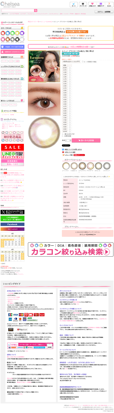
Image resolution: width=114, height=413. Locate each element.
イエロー (17, 35)
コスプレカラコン (54, 13)
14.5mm (4, 73)
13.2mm (18, 86)
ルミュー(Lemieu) (46, 21)
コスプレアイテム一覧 (8, 123)
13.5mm (18, 89)
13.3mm (4, 89)
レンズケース (5, 114)
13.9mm (4, 95)
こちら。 (17, 272)
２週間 (17, 61)
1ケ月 (11, 61)
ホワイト (22, 41)
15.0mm (18, 73)
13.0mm (4, 86)
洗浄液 (12, 114)
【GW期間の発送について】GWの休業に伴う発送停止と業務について (12, 175)
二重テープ (17, 124)
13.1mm (11, 86)
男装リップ (5, 126)
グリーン (12, 35)
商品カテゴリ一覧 (33, 21)
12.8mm (18, 83)
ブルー (7, 35)
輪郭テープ (5, 128)
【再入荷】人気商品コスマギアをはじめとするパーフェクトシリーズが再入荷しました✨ (12, 198)
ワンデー (4, 61)
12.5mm (11, 83)
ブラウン (7, 41)
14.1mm (11, 70)
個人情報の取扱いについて (105, 405)
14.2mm (18, 70)
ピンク (3, 41)
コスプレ (4, 105)
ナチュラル (12, 105)
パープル (22, 35)
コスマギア (23, 13)
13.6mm (4, 92)
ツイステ (66, 13)
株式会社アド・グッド (76, 405)
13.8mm (18, 92)
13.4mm (11, 89)
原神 (61, 13)
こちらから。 (20, 274)
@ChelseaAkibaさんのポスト (10, 207)
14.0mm (4, 70)
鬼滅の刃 (77, 13)
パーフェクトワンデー (42, 13)
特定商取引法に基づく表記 (90, 405)
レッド (3, 35)
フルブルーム (31, 13)
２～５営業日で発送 (89, 62)
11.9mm (4, 83)
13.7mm (11, 92)
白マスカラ (18, 126)
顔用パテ (11, 126)
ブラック (17, 42)
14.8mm (11, 73)
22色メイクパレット (7, 124)
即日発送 (83, 13)
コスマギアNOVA (14, 13)
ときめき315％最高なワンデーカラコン (87, 233)
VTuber (72, 13)
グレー (12, 42)
